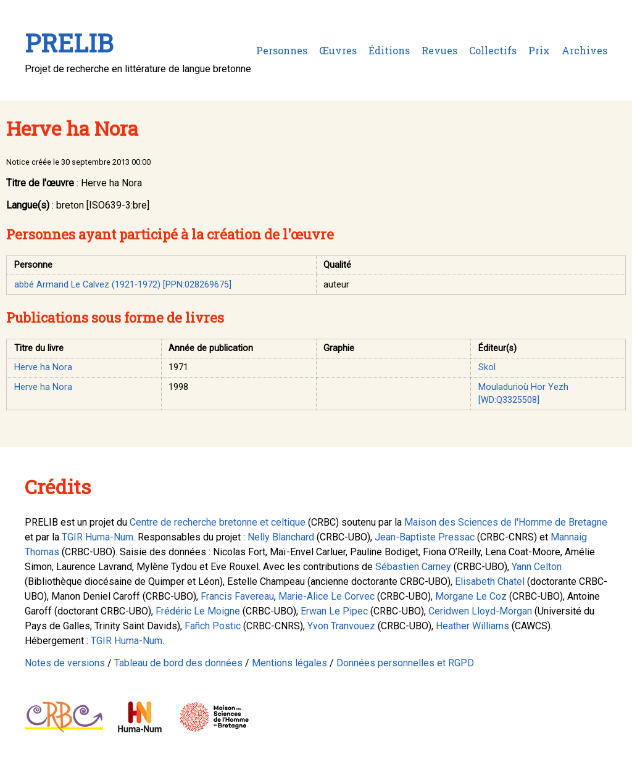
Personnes (281, 50)
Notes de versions (65, 663)
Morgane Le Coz (471, 596)
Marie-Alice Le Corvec (326, 596)
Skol (487, 367)
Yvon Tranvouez (341, 626)
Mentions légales (289, 663)
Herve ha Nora (43, 367)
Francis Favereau (237, 596)
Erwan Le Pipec (334, 611)
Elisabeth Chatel (490, 581)
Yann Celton (537, 567)
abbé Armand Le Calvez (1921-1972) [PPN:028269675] (122, 284)
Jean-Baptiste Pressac (425, 537)
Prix (539, 50)
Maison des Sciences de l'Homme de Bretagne (505, 522)
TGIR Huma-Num (97, 537)
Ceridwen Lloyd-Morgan (480, 611)
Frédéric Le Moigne (198, 611)
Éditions (389, 50)
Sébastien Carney (413, 567)
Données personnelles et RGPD (405, 663)
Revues (439, 50)
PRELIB (69, 43)
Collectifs (493, 50)
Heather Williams (472, 626)
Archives (584, 50)
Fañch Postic (213, 626)
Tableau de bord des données (178, 663)
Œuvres (338, 50)
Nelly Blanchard (280, 537)
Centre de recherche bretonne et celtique (218, 522)
